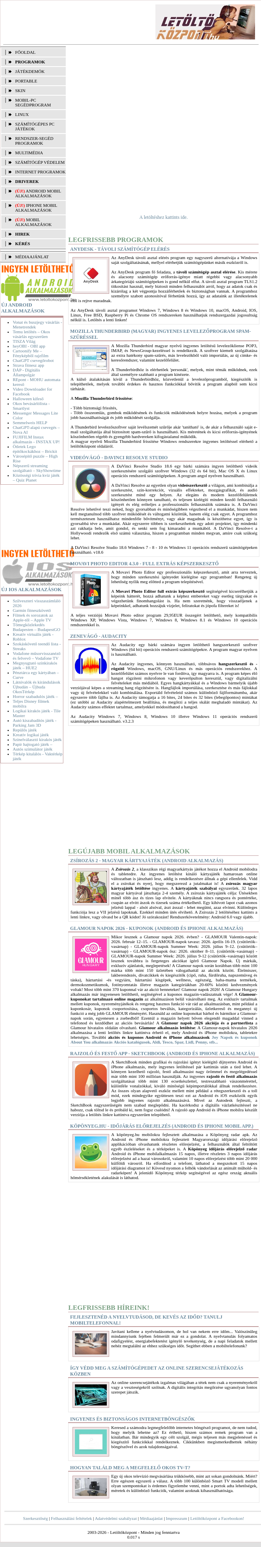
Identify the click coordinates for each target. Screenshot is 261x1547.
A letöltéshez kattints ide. (163, 217)
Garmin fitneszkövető (32, 610)
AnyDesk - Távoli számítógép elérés (120, 249)
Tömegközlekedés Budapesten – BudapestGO (36, 627)
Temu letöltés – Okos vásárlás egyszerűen (31, 334)
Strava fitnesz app (28, 365)
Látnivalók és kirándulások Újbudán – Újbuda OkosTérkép (36, 687)
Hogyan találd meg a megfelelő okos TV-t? (130, 1467)
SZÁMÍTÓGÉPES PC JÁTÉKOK (35, 126)
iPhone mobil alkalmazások (36, 207)
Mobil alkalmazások (33, 222)
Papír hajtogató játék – (32, 744)
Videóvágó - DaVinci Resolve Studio (119, 457)
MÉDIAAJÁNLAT (32, 256)
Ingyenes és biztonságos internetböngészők (132, 1419)
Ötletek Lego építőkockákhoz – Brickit (35, 449)
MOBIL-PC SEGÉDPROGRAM (33, 102)
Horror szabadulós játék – (35, 696)
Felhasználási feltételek (71, 1518)
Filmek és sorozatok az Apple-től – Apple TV (33, 617)
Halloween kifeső (28, 398)
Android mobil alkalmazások (38, 193)
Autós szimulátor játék (33, 749)
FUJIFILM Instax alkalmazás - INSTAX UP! (36, 439)
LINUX (22, 114)
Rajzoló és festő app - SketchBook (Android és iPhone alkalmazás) (162, 1053)
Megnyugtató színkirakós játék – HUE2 (35, 665)
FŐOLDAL (25, 52)
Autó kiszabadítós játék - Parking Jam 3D (35, 722)
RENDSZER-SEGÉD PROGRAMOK (34, 140)
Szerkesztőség (35, 1518)
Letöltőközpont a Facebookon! (217, 1518)
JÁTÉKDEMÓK (30, 71)
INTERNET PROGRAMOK (40, 171)
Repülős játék (25, 729)
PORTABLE (26, 81)
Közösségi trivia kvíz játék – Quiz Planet (36, 477)
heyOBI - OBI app (29, 346)
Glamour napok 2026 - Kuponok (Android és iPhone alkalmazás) (156, 928)
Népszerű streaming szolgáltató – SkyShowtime (37, 468)
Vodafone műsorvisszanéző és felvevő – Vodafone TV (37, 655)
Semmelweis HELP (30, 422)
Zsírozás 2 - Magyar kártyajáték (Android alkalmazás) (146, 860)
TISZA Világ (24, 341)
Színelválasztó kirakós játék (37, 739)
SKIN (20, 90)
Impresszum (176, 1518)
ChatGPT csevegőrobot (33, 360)
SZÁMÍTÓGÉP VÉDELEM (40, 162)
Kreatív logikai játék (31, 734)
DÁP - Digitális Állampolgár (26, 372)
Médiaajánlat (151, 1518)
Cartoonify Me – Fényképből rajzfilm (31, 353)
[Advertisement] (33, 518)
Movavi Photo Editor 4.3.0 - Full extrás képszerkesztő (144, 563)
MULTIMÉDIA (29, 152)
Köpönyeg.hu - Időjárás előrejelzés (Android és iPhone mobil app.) (161, 1126)
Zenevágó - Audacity (98, 636)
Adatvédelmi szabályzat (116, 1518)
